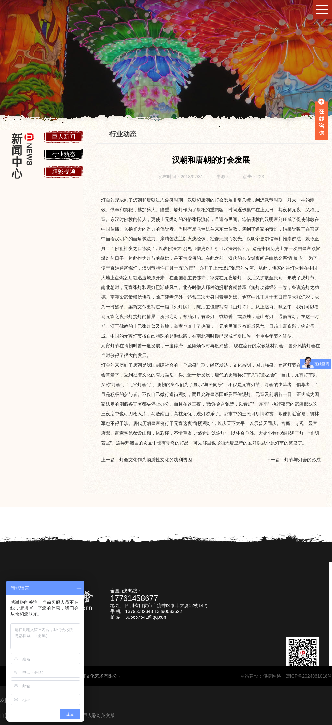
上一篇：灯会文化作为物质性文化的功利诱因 (146, 459)
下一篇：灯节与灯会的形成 (293, 459)
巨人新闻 (63, 136)
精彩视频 (63, 171)
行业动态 (63, 154)
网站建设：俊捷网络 (263, 676)
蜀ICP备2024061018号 (309, 676)
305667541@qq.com (146, 617)
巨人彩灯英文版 (99, 715)
